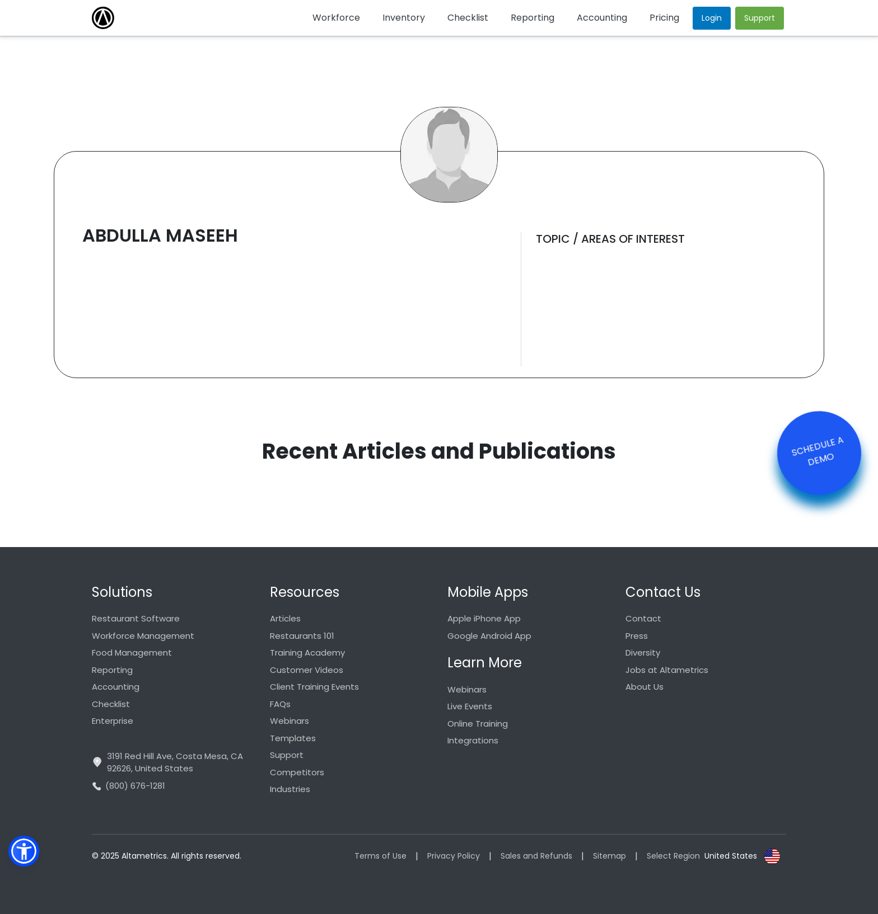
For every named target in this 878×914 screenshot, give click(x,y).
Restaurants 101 (302, 636)
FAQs (280, 704)
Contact (643, 618)
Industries (290, 789)
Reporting (112, 670)
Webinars (289, 721)
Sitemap (609, 855)
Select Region (673, 855)
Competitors (297, 772)
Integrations (472, 740)
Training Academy (307, 652)
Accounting (115, 686)
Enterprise (112, 721)
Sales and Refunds (536, 855)
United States (730, 855)
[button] (23, 851)
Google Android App (489, 636)
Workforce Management (143, 636)
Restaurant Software (136, 618)
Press (636, 636)
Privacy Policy (453, 855)
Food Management (132, 652)
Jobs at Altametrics (666, 670)
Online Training (477, 723)
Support (286, 755)
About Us (644, 686)
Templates (293, 738)
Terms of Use (380, 855)
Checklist (111, 704)
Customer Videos (306, 670)
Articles (285, 618)
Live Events (469, 706)
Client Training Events (314, 686)
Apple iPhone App (484, 618)
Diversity (642, 652)
